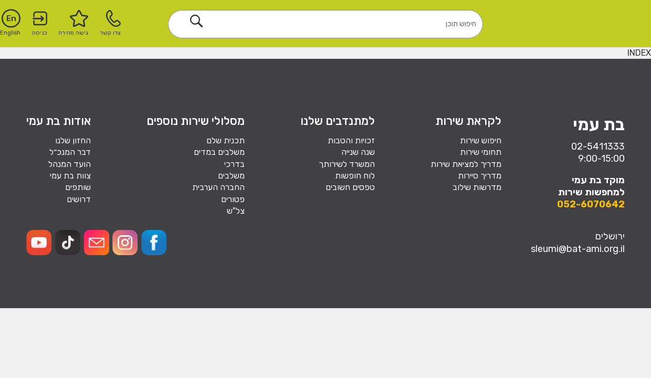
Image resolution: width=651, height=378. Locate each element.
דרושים (79, 199)
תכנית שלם (225, 140)
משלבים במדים (219, 152)
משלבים (231, 176)
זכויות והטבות (351, 140)
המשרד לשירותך (347, 164)
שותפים (78, 187)
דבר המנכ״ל (70, 152)
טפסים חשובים (350, 187)
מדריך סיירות (479, 176)
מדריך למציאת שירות (465, 164)
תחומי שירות (480, 152)
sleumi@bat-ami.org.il (578, 249)
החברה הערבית (218, 187)
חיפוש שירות (480, 140)
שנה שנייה (358, 152)
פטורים (233, 199)
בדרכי (234, 164)
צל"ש (236, 211)
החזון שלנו (73, 140)
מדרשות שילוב (477, 187)
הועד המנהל (69, 164)
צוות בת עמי (70, 176)
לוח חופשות (355, 176)
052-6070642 (591, 204)
